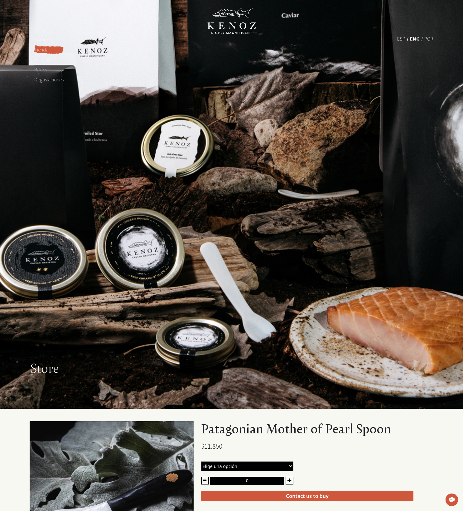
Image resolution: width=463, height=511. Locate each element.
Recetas (42, 59)
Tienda (41, 49)
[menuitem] (401, 38)
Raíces (40, 69)
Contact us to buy (307, 496)
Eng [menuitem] (415, 39)
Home (40, 39)
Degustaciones (49, 79)
